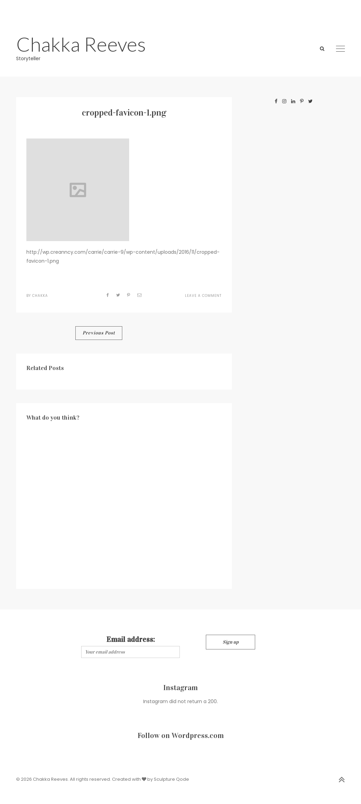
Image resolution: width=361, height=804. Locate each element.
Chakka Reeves (81, 44)
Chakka (40, 295)
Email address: (131, 639)
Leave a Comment (203, 295)
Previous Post (99, 333)
